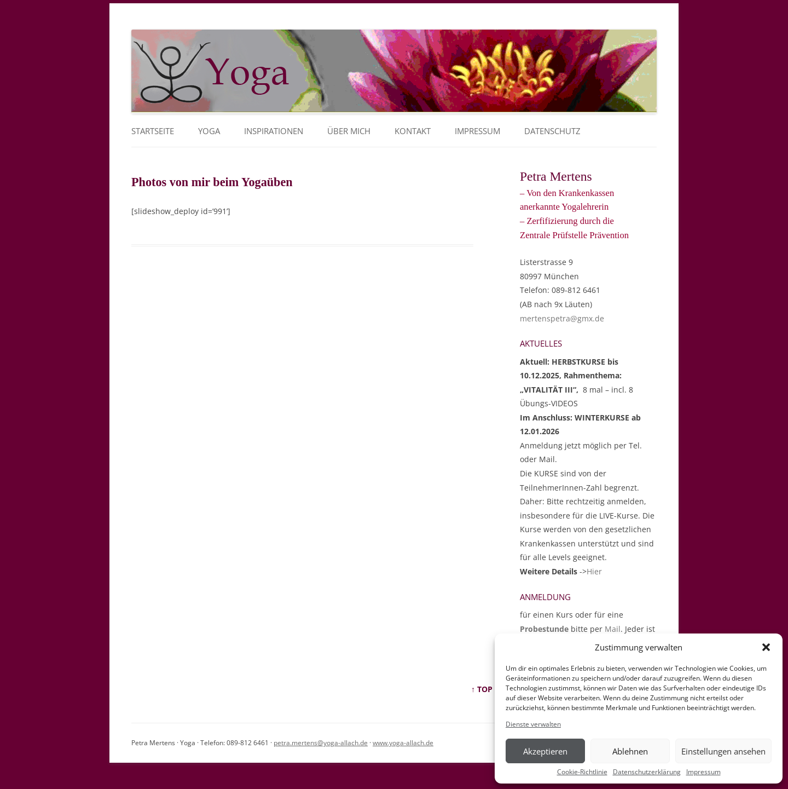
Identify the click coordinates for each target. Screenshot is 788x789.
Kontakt (413, 131)
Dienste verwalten (533, 724)
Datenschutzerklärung (647, 772)
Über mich (348, 131)
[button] (766, 647)
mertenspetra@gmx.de (562, 318)
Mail (613, 629)
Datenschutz (552, 131)
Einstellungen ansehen (723, 751)
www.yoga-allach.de (403, 742)
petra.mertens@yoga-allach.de (321, 742)
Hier (594, 571)
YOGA (209, 131)
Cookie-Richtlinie (582, 772)
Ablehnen (630, 751)
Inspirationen (273, 131)
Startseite (152, 131)
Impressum (703, 772)
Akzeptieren (545, 751)
